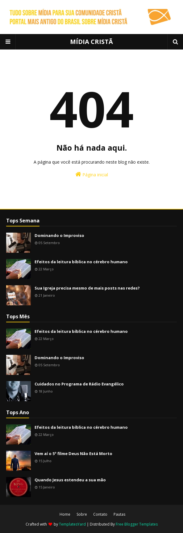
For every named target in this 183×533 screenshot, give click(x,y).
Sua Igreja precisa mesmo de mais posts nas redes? (87, 288)
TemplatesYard (72, 524)
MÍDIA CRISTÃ (91, 41)
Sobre (82, 514)
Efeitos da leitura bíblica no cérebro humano (81, 261)
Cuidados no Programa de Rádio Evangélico (79, 384)
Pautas (119, 514)
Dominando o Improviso (59, 235)
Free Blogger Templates (137, 524)
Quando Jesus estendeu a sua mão (70, 480)
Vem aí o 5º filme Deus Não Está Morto (73, 453)
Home (65, 514)
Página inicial (91, 174)
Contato (100, 514)
